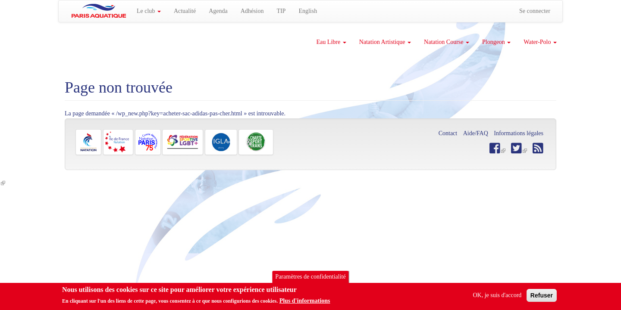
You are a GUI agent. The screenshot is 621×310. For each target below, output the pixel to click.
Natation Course (446, 42)
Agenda (218, 11)
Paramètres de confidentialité (310, 278)
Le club (149, 11)
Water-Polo (540, 42)
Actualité (185, 11)
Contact (448, 133)
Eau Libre (331, 42)
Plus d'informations (304, 302)
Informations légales (518, 133)
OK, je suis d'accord (497, 297)
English (307, 11)
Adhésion (252, 11)
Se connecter (534, 11)
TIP (280, 11)
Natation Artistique (385, 42)
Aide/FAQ (475, 133)
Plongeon (496, 42)
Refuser (541, 297)
